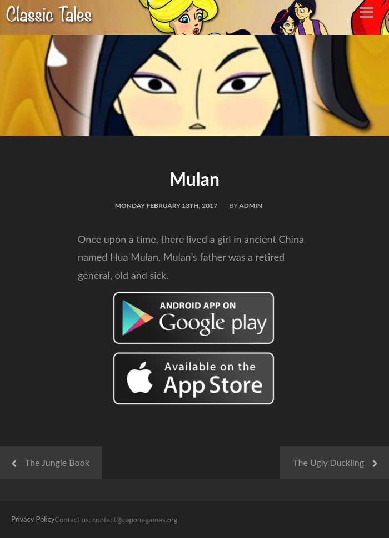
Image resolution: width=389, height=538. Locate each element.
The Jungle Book (57, 462)
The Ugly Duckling (328, 462)
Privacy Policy (32, 519)
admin (250, 205)
